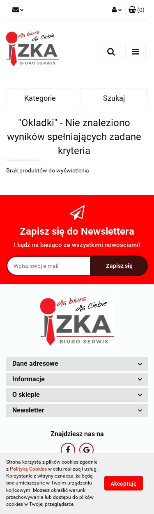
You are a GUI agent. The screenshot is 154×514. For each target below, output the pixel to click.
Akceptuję (123, 483)
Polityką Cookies (28, 469)
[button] (136, 10)
